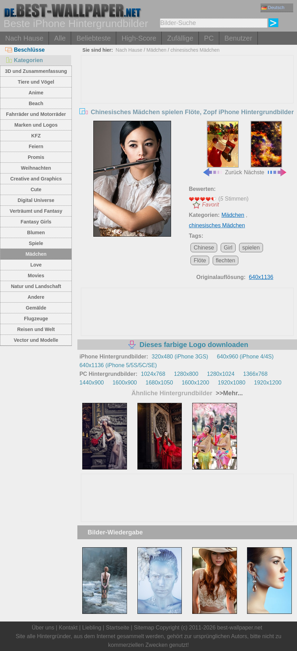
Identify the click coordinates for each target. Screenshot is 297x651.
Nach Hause (24, 38)
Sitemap (144, 628)
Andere (36, 297)
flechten (225, 260)
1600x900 (124, 383)
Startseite (117, 628)
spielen (251, 248)
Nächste (265, 148)
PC (209, 38)
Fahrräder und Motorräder (36, 114)
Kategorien (24, 60)
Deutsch (273, 7)
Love (36, 265)
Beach (36, 103)
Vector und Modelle (36, 340)
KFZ (36, 135)
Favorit (210, 205)
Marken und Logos (35, 125)
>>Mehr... (228, 393)
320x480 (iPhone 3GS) (180, 357)
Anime (35, 92)
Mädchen (35, 254)
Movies (36, 275)
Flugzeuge (36, 318)
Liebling (91, 628)
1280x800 (186, 374)
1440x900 (91, 383)
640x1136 (261, 277)
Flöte (200, 260)
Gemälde (36, 308)
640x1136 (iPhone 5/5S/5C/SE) (118, 365)
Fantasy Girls (35, 222)
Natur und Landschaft (36, 286)
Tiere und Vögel (36, 82)
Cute (36, 189)
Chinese (204, 248)
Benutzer (238, 38)
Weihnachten (36, 168)
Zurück (222, 148)
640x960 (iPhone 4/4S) (245, 357)
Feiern (36, 146)
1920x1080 (231, 383)
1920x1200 (267, 383)
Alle (60, 38)
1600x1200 (195, 383)
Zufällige (180, 38)
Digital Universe (36, 200)
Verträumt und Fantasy (36, 211)
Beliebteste (93, 38)
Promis (36, 157)
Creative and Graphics (36, 178)
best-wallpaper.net (239, 628)
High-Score (138, 38)
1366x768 (255, 374)
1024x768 (153, 374)
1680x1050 (159, 383)
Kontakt (68, 628)
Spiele (36, 243)
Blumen (36, 232)
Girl (228, 248)
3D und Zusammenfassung (36, 71)
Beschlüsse (25, 50)
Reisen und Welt (36, 329)
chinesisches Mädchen (195, 50)
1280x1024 (221, 374)
